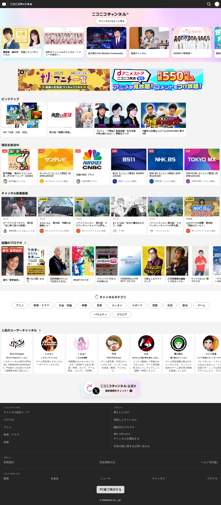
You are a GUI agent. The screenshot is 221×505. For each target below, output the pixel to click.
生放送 (54, 478)
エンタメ (117, 305)
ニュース (105, 478)
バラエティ (100, 314)
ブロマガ (9, 419)
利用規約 (9, 462)
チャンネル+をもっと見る (111, 21)
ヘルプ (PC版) (209, 462)
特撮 (84, 305)
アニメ (20, 305)
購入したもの (121, 412)
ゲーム (201, 305)
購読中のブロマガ (124, 427)
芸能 (154, 305)
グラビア (122, 314)
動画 (6, 478)
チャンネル (158, 478)
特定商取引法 (107, 462)
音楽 (99, 305)
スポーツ (137, 305)
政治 (185, 305)
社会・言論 (65, 305)
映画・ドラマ (41, 305)
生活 (170, 305)
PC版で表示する (110, 489)
